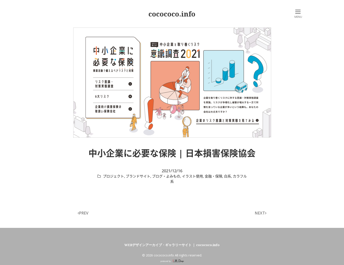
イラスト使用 (192, 176)
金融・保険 (213, 176)
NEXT (260, 213)
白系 (227, 176)
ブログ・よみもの (166, 176)
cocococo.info (172, 13)
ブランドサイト (138, 176)
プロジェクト (113, 176)
